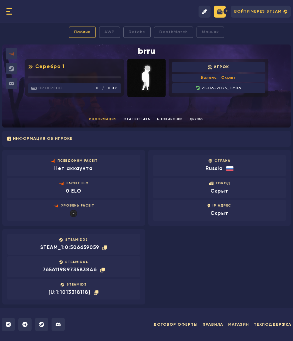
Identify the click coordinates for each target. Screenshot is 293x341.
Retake (137, 32)
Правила (213, 325)
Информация (103, 119)
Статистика (136, 119)
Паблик (82, 32)
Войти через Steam (260, 12)
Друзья (197, 119)
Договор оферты (175, 325)
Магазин (238, 325)
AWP (109, 32)
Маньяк (210, 32)
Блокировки (170, 119)
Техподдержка (272, 325)
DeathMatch (173, 32)
